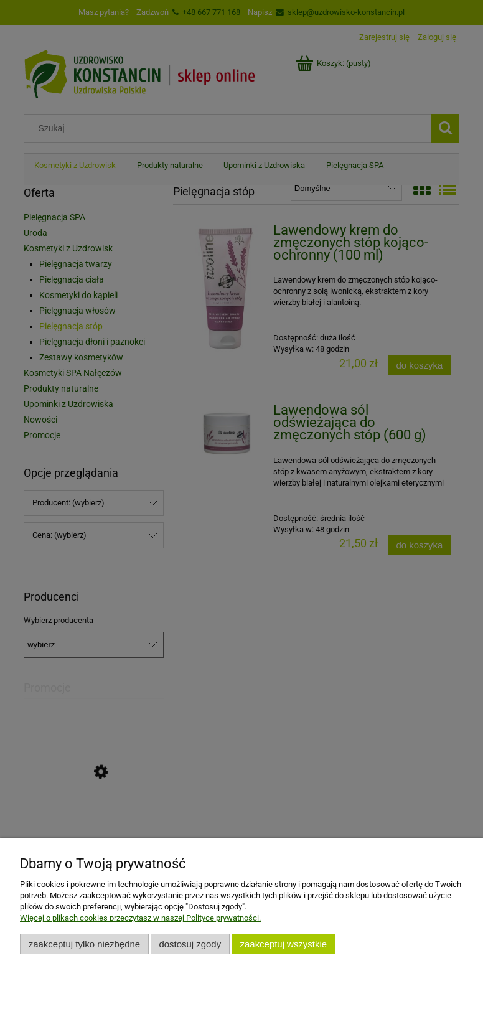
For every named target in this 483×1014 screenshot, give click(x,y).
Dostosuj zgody (190, 944)
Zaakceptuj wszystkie (283, 944)
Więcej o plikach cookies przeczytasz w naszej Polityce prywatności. (140, 917)
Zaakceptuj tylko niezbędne (84, 944)
